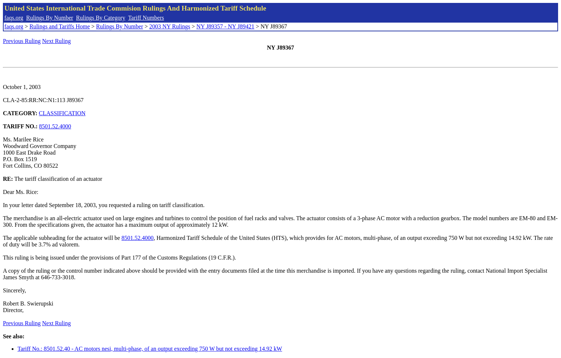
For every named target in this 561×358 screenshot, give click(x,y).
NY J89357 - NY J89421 (225, 26)
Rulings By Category (100, 18)
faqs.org (13, 18)
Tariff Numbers (146, 18)
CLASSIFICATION (62, 113)
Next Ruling (56, 41)
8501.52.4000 (55, 126)
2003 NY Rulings (169, 26)
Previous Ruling (22, 41)
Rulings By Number (49, 18)
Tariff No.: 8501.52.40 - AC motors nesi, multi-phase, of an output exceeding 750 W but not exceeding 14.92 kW (149, 349)
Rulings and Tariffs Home (60, 26)
